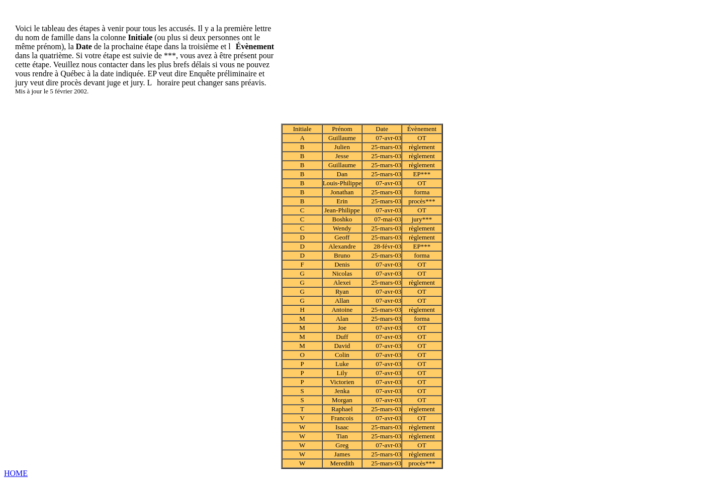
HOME (16, 473)
